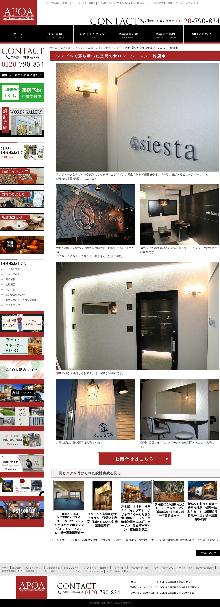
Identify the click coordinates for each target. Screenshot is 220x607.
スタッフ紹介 (13, 274)
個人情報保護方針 (15, 294)
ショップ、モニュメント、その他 (92, 47)
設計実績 (65, 47)
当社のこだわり (71, 567)
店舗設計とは (53, 567)
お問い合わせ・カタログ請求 (21, 299)
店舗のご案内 (168, 567)
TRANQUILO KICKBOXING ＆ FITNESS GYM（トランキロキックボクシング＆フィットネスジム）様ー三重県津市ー (69, 523)
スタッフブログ (73, 571)
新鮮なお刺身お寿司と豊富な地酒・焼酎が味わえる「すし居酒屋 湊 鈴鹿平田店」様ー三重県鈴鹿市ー (202, 511)
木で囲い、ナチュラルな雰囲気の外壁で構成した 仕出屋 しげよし (178, 540)
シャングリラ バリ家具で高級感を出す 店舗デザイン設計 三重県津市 (93, 540)
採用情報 (30, 571)
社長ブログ (56, 571)
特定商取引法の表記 (12, 571)
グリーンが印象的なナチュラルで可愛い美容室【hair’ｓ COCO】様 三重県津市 (102, 519)
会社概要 (10, 284)
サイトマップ (13, 305)
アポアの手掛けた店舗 (117, 571)
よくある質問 (13, 269)
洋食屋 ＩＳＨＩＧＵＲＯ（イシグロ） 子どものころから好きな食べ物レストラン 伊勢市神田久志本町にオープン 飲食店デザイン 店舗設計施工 (135, 518)
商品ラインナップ (34, 567)
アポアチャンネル (94, 571)
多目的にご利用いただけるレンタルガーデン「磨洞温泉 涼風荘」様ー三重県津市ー (169, 510)
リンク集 (10, 289)
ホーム (53, 47)
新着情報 (10, 279)
